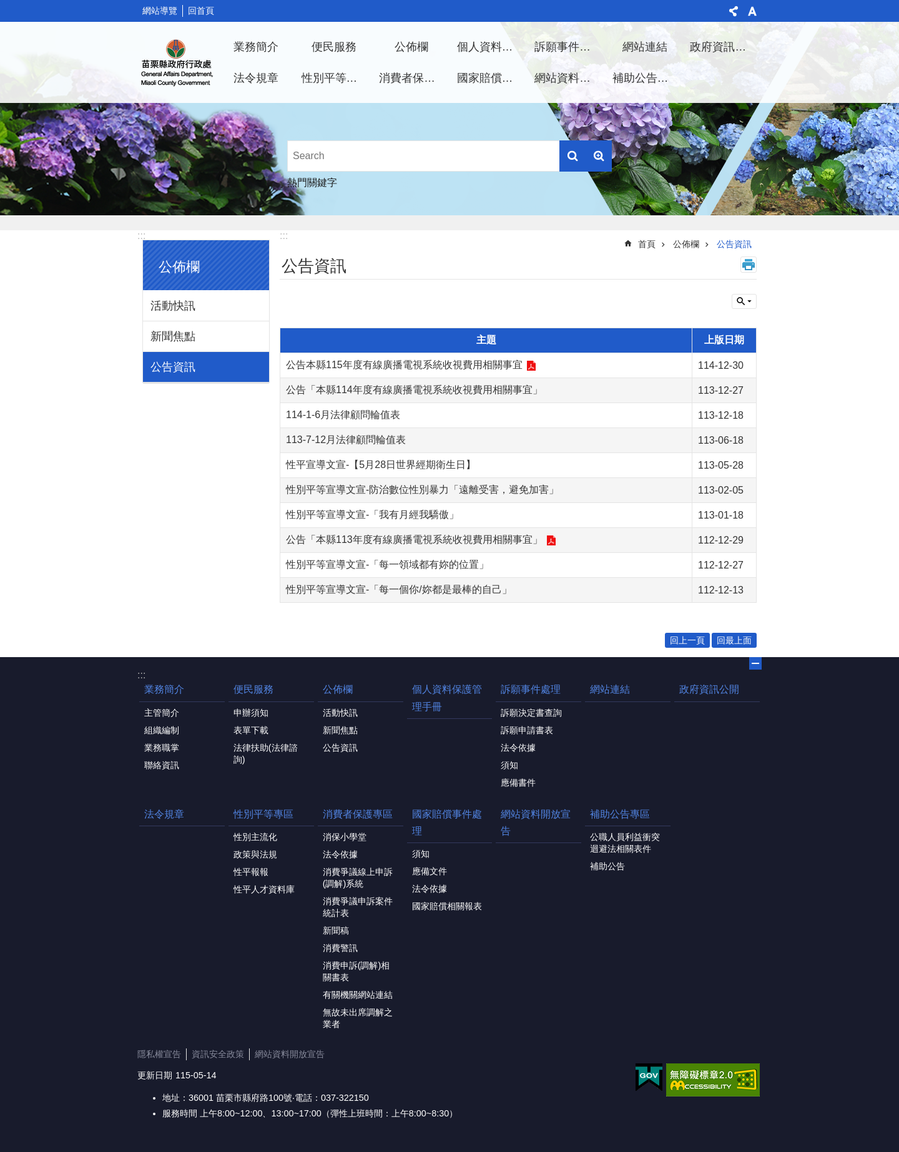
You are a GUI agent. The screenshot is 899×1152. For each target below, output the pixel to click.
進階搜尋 (599, 156)
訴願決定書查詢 (531, 713)
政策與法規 (255, 854)
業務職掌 (161, 748)
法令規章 (255, 78)
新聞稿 (336, 930)
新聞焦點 (172, 336)
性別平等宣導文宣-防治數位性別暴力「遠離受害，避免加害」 (422, 489)
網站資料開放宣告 (568, 78)
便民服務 (334, 47)
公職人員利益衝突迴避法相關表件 (625, 843)
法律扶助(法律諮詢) (265, 753)
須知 (509, 765)
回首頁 (201, 11)
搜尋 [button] (572, 156)
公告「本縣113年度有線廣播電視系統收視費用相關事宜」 (414, 539)
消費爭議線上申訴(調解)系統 (358, 878)
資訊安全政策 (218, 1054)
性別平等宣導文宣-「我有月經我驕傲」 (372, 514)
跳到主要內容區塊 (6, 6)
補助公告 (607, 866)
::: (141, 235)
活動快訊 (172, 306)
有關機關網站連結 (358, 995)
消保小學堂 (344, 837)
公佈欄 (411, 47)
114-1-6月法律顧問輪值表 (343, 414)
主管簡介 (161, 713)
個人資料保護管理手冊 (491, 47)
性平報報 (250, 872)
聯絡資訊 (161, 765)
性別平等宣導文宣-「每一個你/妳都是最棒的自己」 (399, 589)
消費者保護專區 (413, 78)
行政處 (177, 62)
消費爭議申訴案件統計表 (358, 907)
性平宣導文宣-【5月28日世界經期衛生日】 (381, 464)
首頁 (647, 244)
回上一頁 (687, 640)
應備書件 (518, 783)
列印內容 (748, 264)
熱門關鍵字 (312, 182)
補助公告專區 (646, 78)
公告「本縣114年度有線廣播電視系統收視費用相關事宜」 (414, 389)
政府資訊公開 (723, 47)
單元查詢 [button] (744, 301)
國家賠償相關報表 (447, 906)
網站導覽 (159, 11)
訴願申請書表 (527, 730)
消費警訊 (340, 948)
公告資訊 (172, 367)
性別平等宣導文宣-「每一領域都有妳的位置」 (387, 564)
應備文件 (429, 871)
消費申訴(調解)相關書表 (356, 971)
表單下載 (250, 730)
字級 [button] (752, 11)
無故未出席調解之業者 (358, 1018)
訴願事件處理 (568, 47)
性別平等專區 (335, 78)
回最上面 (734, 640)
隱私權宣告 (159, 1054)
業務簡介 (255, 47)
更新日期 (154, 1075)
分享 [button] (733, 11)
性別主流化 (255, 837)
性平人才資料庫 (264, 889)
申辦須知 (250, 713)
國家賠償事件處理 (491, 78)
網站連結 (644, 47)
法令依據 (518, 748)
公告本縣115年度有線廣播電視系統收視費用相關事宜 (404, 364)
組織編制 (161, 730)
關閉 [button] (755, 663)
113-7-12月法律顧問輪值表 (346, 439)
